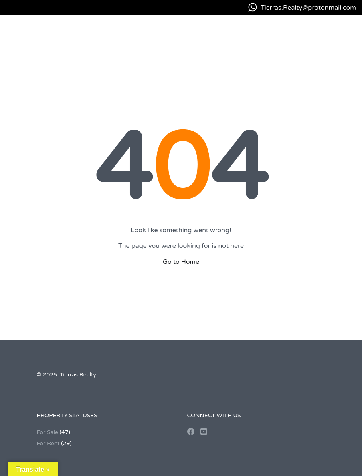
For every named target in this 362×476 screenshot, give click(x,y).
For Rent (48, 443)
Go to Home (181, 262)
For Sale (47, 432)
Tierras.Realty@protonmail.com (308, 8)
